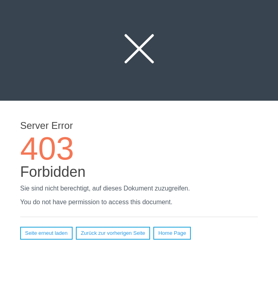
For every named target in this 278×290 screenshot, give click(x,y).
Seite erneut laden (46, 233)
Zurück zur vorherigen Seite (113, 233)
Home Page (172, 233)
